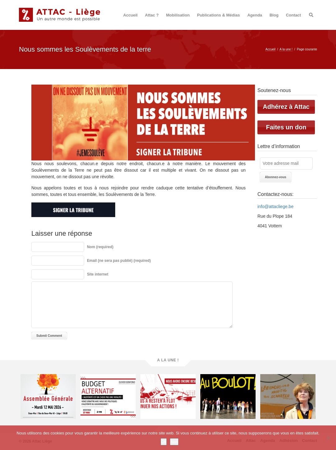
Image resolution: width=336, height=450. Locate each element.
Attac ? (152, 15)
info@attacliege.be (275, 206)
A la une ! (286, 49)
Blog (274, 15)
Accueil (130, 15)
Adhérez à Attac (286, 106)
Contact (293, 15)
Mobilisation (178, 15)
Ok (163, 441)
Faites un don (286, 127)
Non (174, 441)
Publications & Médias (218, 15)
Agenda (254, 15)
